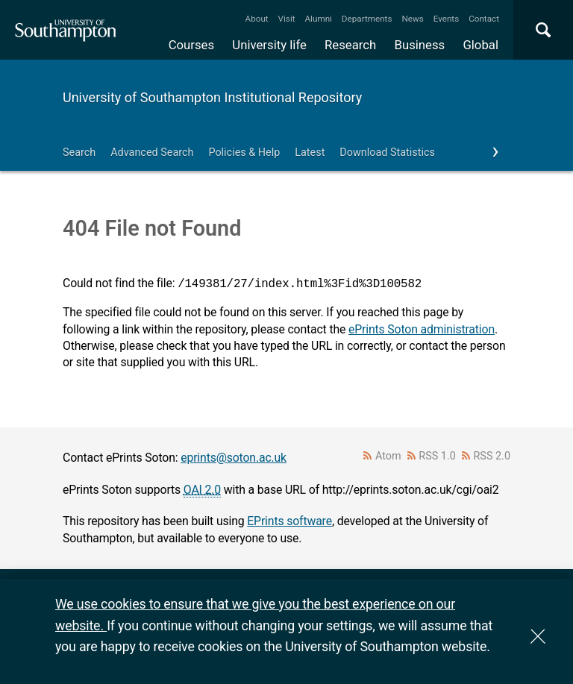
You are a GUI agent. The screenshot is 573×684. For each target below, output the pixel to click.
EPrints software (289, 521)
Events (446, 18)
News (412, 18)
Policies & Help (244, 152)
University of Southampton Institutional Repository (212, 97)
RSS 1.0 (437, 456)
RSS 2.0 (492, 456)
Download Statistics (387, 152)
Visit (286, 18)
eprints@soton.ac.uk (233, 458)
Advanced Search (151, 152)
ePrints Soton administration (421, 329)
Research (350, 44)
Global (480, 44)
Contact (484, 18)
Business (420, 44)
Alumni (317, 18)
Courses (191, 44)
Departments (367, 18)
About (257, 18)
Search (79, 152)
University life (269, 44)
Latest (310, 152)
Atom (388, 456)
